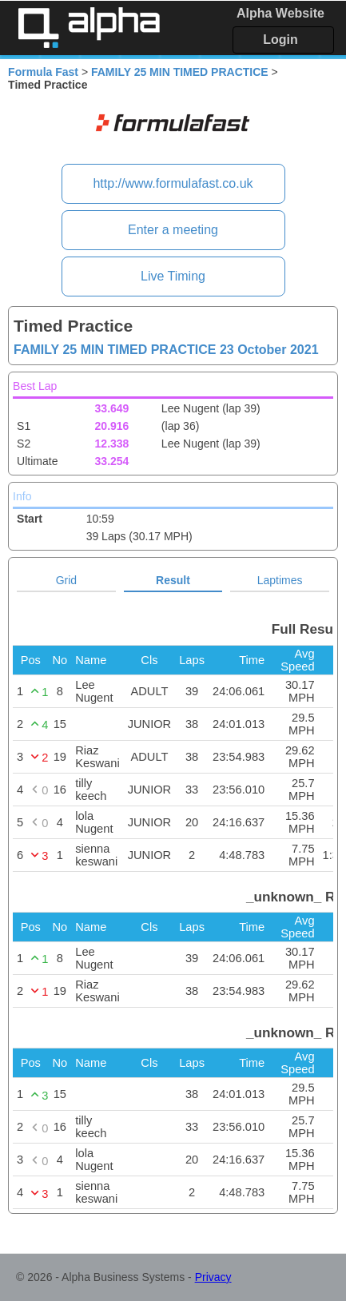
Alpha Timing (88, 27)
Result (173, 580)
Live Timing (173, 276)
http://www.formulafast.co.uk (173, 183)
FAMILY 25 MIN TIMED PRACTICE (179, 72)
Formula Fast (43, 72)
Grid (66, 580)
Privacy (213, 1277)
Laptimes (280, 580)
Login (280, 39)
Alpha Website (280, 13)
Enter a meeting (173, 230)
